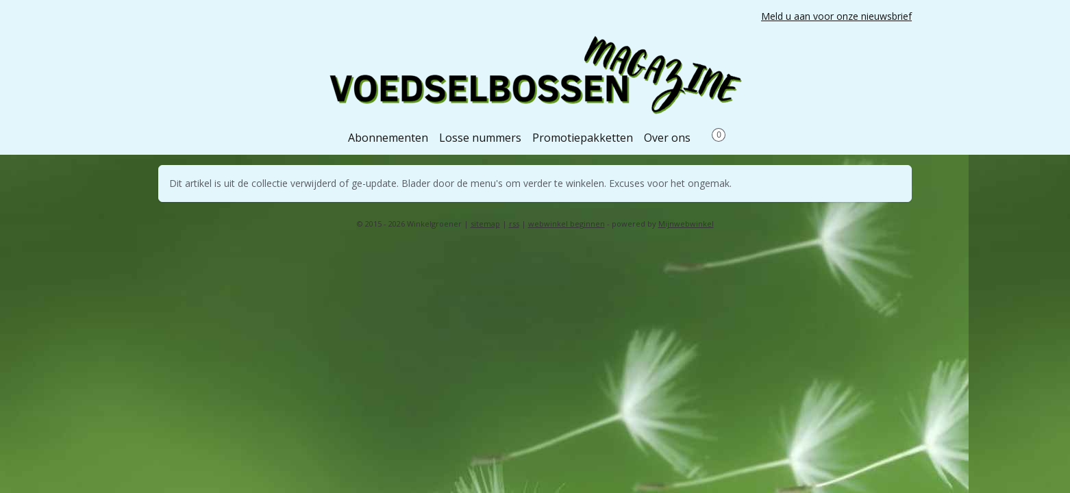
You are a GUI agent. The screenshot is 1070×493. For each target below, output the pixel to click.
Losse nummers (480, 137)
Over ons (667, 137)
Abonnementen (388, 137)
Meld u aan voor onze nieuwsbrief (836, 16)
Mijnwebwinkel (686, 223)
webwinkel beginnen (566, 223)
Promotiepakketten (582, 137)
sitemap (485, 223)
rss (514, 223)
